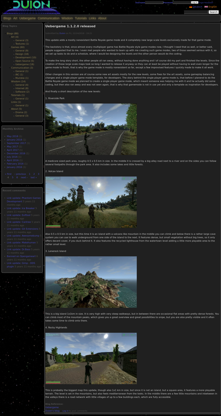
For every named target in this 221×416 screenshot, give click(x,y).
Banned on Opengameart (21, 256)
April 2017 (13, 150)
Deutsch (195, 6)
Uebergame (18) (24, 64)
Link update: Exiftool (18, 215)
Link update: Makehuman (21, 242)
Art (15, 18)
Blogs (7, 18)
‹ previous (20, 174)
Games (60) (18, 47)
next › (24, 177)
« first (8, 174)
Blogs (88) (13, 33)
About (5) (16, 109)
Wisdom (67, 18)
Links (92, 18)
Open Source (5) (24, 61)
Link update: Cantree (19, 222)
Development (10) (25, 57)
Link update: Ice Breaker (21, 208)
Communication (49, 18)
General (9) (21, 50)
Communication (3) (22, 67)
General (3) (21, 40)
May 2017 (12, 146)
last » (34, 177)
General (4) (21, 85)
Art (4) (15, 37)
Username (140, 3)
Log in (66, 411)
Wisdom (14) (18, 81)
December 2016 (16, 153)
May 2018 (12, 136)
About (102, 18)
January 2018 (14, 139)
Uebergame (52, 407)
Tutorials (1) (18, 95)
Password (168, 3)
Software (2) (22, 91)
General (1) (21, 71)
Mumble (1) (22, 78)
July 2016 (12, 157)
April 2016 (13, 160)
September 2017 (16, 143)
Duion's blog (52, 410)
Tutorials (81, 18)
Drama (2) (21, 112)
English (210, 6)
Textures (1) (22, 43)
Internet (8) (21, 88)
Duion (62, 33)
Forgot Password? (205, 3)
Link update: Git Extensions (22, 228)
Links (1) (16, 102)
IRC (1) (19, 74)
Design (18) (22, 54)
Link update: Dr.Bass (18, 249)
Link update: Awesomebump (23, 235)
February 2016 (15, 163)
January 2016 (14, 167)
